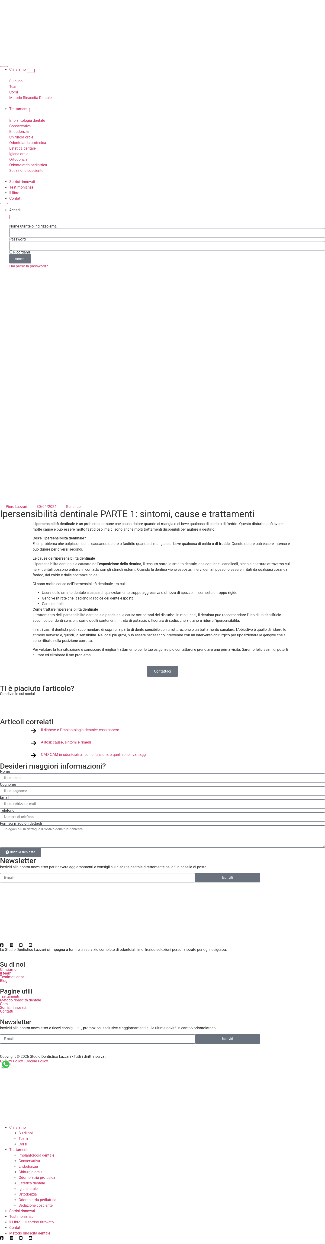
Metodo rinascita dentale (20, 1000)
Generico (73, 506)
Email (4, 797)
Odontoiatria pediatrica (37, 1200)
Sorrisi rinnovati (13, 1007)
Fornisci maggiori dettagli (21, 823)
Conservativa (29, 1161)
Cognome (8, 784)
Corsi (4, 1004)
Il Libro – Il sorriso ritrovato (31, 1222)
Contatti (6, 1011)
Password (17, 239)
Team (23, 1138)
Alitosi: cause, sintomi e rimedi (66, 742)
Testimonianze (12, 977)
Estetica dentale (32, 1183)
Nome (5, 771)
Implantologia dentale (36, 1155)
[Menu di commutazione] (4, 65)
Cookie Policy (37, 1061)
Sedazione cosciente (36, 1205)
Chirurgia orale (31, 1172)
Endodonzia (28, 1166)
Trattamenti (9, 996)
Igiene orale (28, 1188)
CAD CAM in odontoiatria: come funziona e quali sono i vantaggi (94, 755)
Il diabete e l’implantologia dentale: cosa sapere (80, 730)
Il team (5, 973)
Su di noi (26, 1133)
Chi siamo (8, 969)
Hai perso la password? (28, 266)
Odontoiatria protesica (37, 1177)
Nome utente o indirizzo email (33, 226)
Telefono (7, 810)
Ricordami (19, 252)
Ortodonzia (28, 1194)
